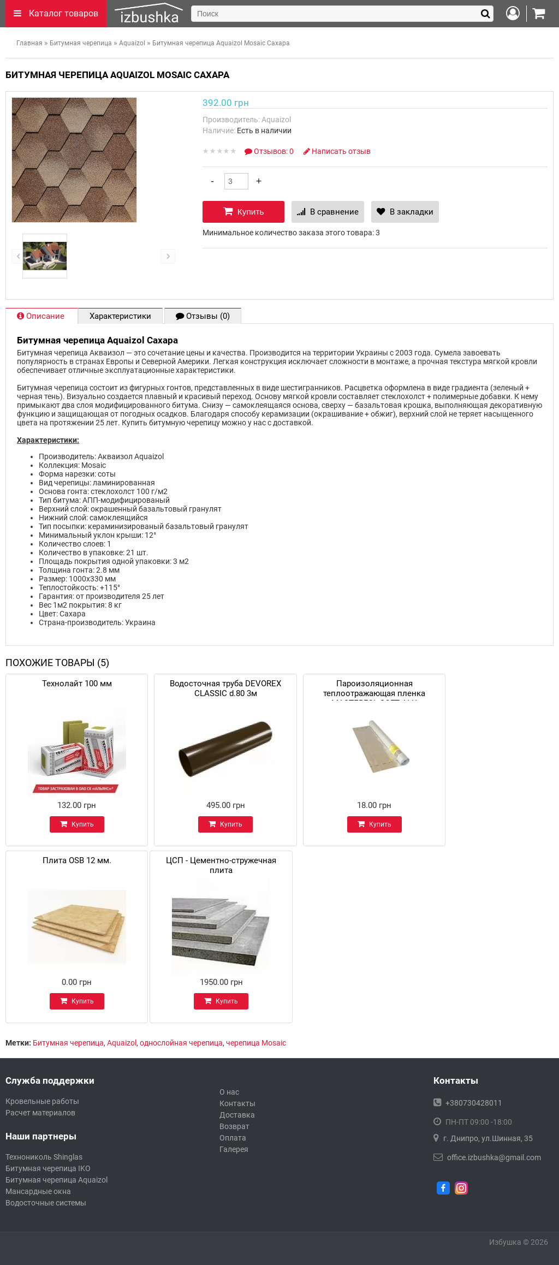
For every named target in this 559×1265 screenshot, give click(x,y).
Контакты (237, 1103)
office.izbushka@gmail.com (494, 1157)
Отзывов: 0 (270, 151)
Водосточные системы (45, 1202)
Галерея (233, 1149)
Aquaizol (121, 1042)
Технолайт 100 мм (77, 683)
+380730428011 (473, 1102)
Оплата (232, 1137)
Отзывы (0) (203, 316)
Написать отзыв (337, 151)
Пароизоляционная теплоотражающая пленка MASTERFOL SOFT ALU (374, 687)
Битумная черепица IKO (48, 1168)
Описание (42, 316)
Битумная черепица (68, 1042)
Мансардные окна (38, 1191)
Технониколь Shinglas (43, 1157)
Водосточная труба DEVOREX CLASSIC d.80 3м (225, 687)
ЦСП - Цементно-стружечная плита (221, 864)
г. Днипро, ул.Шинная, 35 (488, 1138)
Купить (243, 211)
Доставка (237, 1114)
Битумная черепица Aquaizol (56, 1179)
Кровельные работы (42, 1101)
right (167, 256)
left (18, 256)
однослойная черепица (181, 1042)
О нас (229, 1092)
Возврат (234, 1126)
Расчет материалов (40, 1112)
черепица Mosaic (256, 1042)
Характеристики (120, 316)
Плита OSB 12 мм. (77, 860)
